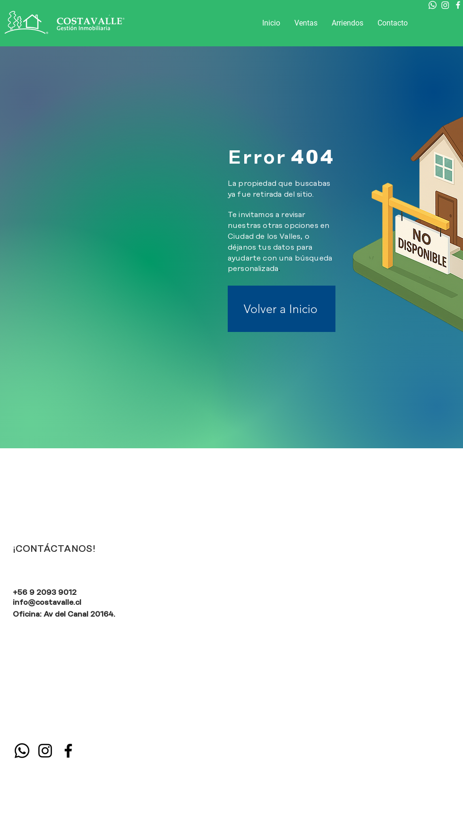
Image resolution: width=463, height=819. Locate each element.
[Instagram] (445, 5)
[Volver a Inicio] (281, 309)
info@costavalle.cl (47, 602)
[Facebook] (458, 5)
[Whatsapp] (432, 5)
